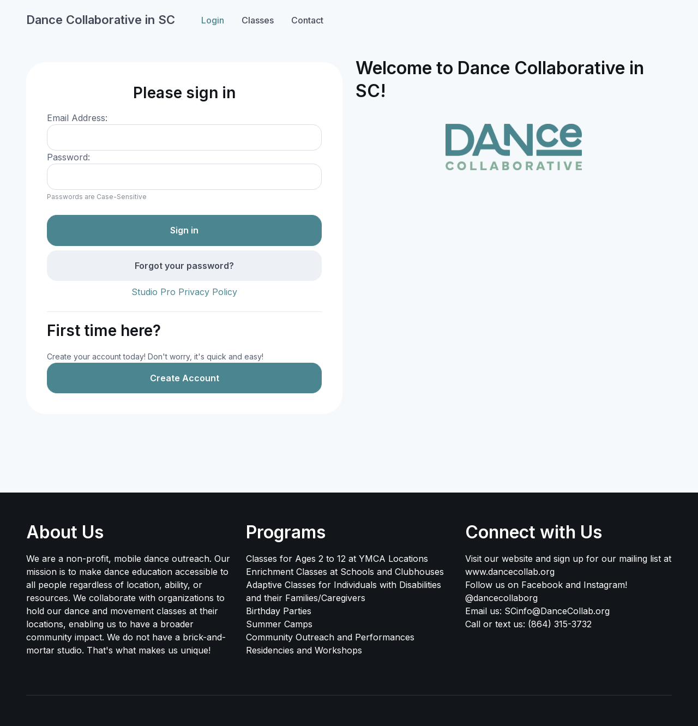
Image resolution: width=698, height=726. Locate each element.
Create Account (184, 378)
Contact (307, 20)
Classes (258, 20)
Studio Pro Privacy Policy (184, 291)
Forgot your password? (184, 265)
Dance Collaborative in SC (100, 20)
